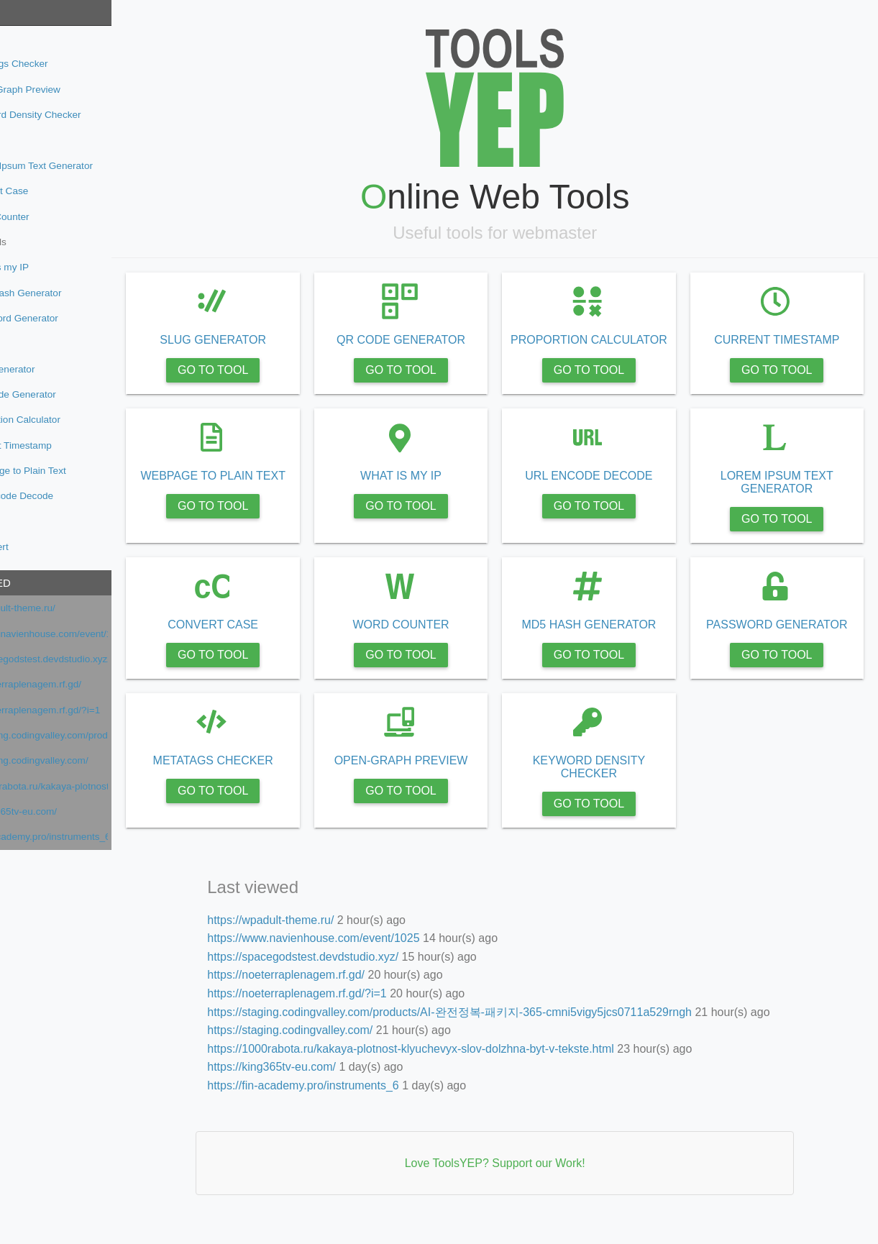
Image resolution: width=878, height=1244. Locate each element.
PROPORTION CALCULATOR (614, 346)
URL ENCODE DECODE (614, 488)
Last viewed (42, 583)
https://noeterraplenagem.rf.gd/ (83, 684)
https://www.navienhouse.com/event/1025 (96, 633)
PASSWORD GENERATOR (785, 637)
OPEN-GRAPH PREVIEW (444, 773)
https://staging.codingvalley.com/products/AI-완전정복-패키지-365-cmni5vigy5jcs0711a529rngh (96, 735)
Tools (24, 12)
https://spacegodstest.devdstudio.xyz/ (96, 659)
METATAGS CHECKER (272, 773)
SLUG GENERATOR (272, 340)
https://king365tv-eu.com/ (70, 811)
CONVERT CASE (272, 637)
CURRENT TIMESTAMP (785, 340)
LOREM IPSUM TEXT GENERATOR (785, 495)
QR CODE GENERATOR (443, 340)
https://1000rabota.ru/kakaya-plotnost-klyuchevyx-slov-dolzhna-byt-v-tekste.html (96, 786)
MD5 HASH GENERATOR (614, 637)
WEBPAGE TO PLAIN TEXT (272, 488)
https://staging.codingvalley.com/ (86, 760)
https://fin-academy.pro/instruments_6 (96, 836)
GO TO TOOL (272, 370)
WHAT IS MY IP (443, 488)
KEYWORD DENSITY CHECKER (614, 779)
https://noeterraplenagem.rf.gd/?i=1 (92, 710)
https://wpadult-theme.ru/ (70, 608)
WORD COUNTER (443, 637)
